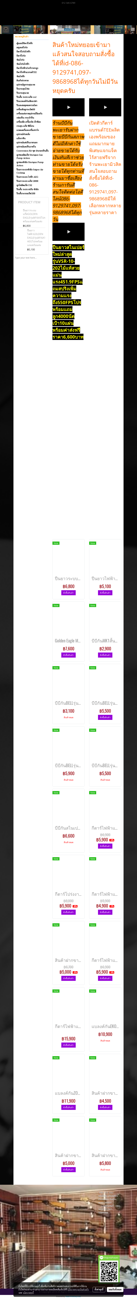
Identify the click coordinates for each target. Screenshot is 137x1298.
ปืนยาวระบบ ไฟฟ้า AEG (27, 177)
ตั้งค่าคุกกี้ (99, 1289)
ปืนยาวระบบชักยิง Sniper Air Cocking (30, 171)
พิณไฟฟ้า (21, 76)
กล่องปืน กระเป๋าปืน (25, 118)
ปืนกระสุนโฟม (23, 89)
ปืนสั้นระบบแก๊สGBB (26, 193)
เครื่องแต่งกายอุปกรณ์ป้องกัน (29, 113)
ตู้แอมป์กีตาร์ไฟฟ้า (25, 43)
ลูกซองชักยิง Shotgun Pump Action (30, 163)
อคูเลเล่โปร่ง (22, 47)
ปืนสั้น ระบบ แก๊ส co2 (26, 97)
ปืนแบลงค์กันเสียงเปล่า (27, 101)
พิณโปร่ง (20, 60)
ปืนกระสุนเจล (23, 93)
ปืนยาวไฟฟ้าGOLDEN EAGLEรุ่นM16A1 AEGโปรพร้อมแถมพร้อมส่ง (36, 238)
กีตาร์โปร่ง (21, 56)
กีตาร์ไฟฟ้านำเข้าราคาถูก (27, 68)
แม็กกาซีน (21, 138)
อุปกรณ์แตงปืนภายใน (26, 146)
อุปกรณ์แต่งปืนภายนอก (27, 142)
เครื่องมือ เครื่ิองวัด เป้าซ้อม (29, 122)
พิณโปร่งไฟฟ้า (23, 64)
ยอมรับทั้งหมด (115, 1289)
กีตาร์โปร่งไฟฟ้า (23, 51)
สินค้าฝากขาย (23, 80)
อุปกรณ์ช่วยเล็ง (23, 134)
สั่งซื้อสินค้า (68, 592)
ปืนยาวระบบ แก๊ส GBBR (27, 181)
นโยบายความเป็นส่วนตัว (78, 1289)
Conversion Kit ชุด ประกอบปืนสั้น (33, 151)
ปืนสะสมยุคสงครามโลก (27, 105)
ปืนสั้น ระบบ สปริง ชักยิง (28, 189)
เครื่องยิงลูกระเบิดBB (26, 109)
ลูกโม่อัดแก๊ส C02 (24, 185)
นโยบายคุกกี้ (28, 1292)
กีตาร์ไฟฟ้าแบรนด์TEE (27, 72)
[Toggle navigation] (133, 29)
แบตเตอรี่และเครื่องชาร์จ (28, 130)
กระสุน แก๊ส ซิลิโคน (25, 126)
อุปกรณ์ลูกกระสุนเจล (26, 84)
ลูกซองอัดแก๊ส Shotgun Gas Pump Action (30, 156)
